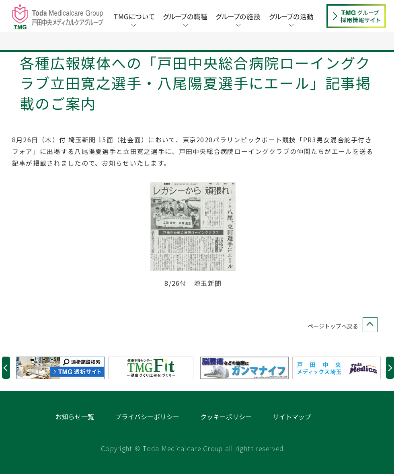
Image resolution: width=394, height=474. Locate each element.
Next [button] (390, 386)
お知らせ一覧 (74, 435)
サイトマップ (292, 435)
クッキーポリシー (226, 435)
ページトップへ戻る (341, 345)
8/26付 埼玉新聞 (193, 301)
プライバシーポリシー (147, 435)
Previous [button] (6, 386)
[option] (62, 386)
